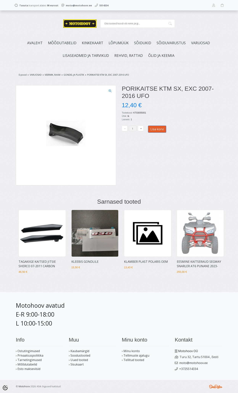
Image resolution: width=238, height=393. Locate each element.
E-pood (23, 74)
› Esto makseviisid (28, 369)
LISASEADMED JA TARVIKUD (86, 55)
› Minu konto (131, 351)
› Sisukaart (76, 364)
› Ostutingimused (28, 351)
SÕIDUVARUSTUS (171, 42)
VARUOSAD (200, 42)
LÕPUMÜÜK (119, 42)
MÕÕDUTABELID (62, 42)
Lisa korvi (157, 129)
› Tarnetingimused (29, 360)
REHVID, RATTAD (128, 55)
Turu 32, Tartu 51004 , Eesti (199, 357)
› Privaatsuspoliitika (29, 355)
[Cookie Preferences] (5, 387)
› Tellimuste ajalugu (135, 355)
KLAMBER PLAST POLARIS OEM (146, 262)
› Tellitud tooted (133, 360)
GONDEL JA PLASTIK (74, 74)
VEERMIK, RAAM (52, 74)
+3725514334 (188, 369)
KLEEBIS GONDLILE (85, 262)
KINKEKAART (92, 42)
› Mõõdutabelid (26, 364)
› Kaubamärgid (79, 351)
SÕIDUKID (142, 42)
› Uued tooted (78, 360)
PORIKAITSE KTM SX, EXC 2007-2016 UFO (108, 74)
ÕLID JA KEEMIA (161, 55)
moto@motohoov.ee (193, 363)
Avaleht (35, 42)
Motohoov (24, 386)
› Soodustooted (79, 355)
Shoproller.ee (215, 387)
